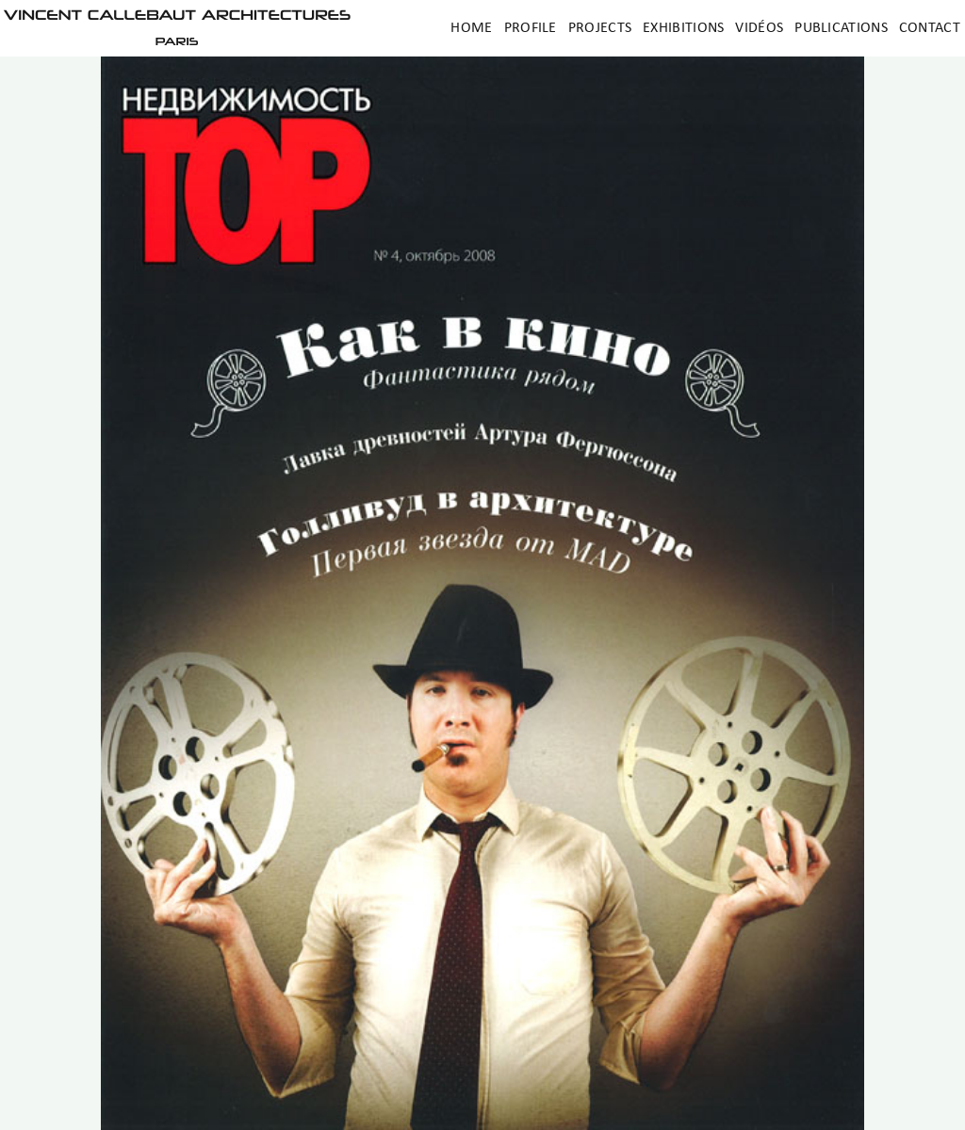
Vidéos (759, 28)
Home (471, 28)
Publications (841, 28)
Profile (530, 28)
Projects (599, 28)
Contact (929, 28)
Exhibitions (683, 28)
